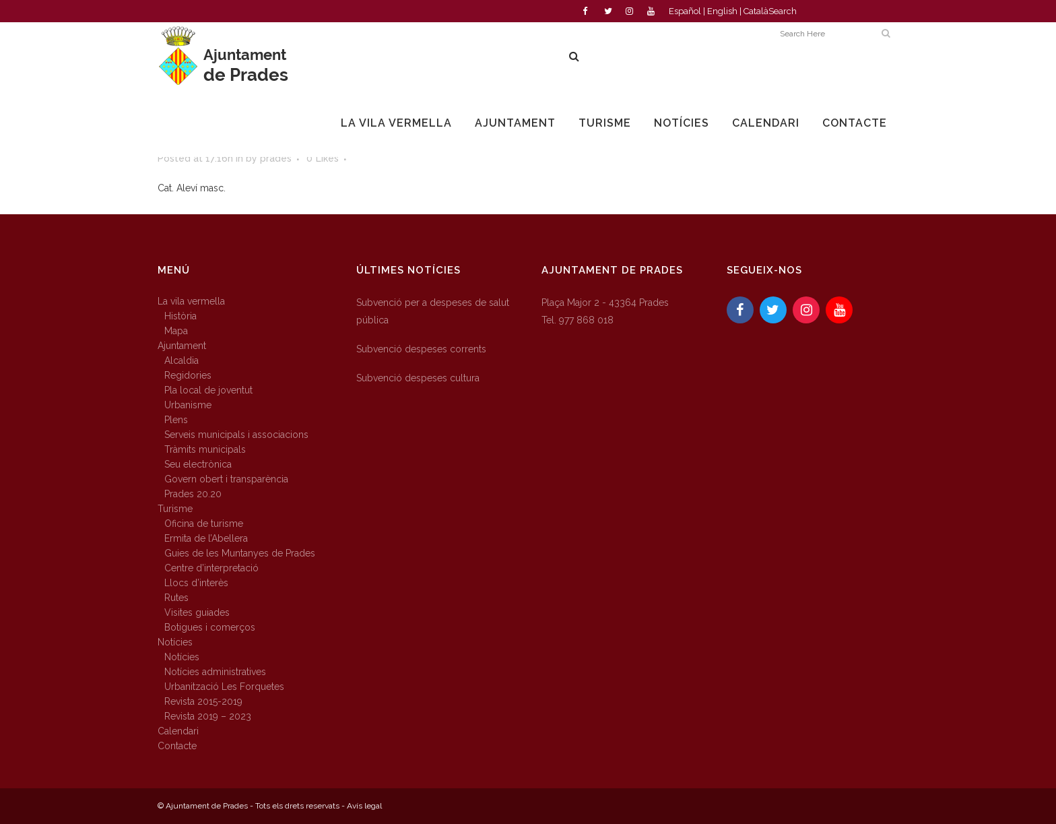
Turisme (175, 508)
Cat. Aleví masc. (192, 188)
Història (180, 316)
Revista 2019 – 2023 (207, 716)
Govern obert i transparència (226, 479)
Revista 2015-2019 (203, 701)
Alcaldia (181, 360)
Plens (176, 419)
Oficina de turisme (203, 523)
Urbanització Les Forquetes (224, 686)
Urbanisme (187, 405)
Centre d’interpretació (211, 568)
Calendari (178, 731)
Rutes (176, 597)
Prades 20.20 (193, 493)
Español (685, 11)
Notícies (175, 642)
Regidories (187, 375)
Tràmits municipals (205, 449)
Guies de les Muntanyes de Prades (239, 553)
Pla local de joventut (208, 390)
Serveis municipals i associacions (236, 434)
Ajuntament (182, 345)
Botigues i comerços (209, 627)
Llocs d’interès (196, 582)
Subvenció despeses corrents (421, 349)
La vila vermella (191, 301)
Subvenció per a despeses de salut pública (432, 311)
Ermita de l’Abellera (206, 538)
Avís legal (364, 806)
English (722, 11)
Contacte (177, 745)
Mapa (176, 330)
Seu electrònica (198, 464)
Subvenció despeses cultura (418, 378)
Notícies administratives (215, 671)
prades (276, 158)
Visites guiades (197, 612)
